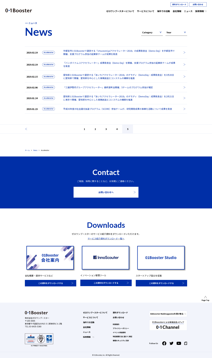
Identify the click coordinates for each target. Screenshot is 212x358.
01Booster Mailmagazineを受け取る (168, 313)
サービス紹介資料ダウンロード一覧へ (106, 238)
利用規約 (116, 324)
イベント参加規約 (119, 332)
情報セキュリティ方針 (121, 340)
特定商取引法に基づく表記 (122, 336)
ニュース (86, 332)
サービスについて (90, 317)
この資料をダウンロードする (50, 283)
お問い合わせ (198, 4)
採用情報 (87, 337)
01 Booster (18, 10)
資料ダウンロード (179, 4)
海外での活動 (88, 322)
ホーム (27, 150)
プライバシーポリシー (121, 328)
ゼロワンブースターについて (95, 312)
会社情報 (87, 327)
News (35, 150)
